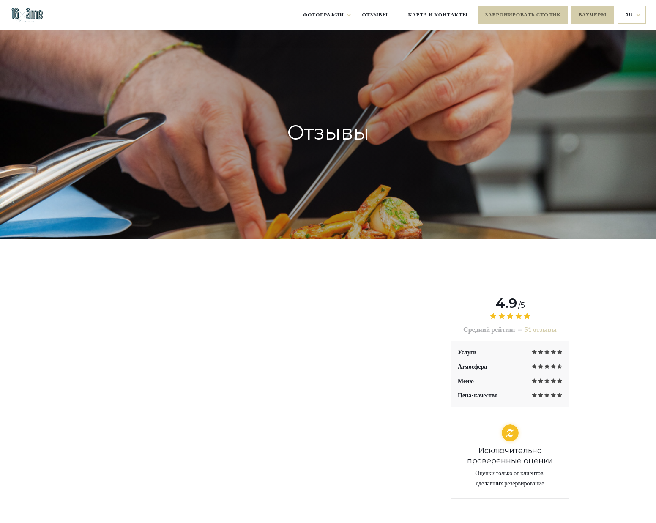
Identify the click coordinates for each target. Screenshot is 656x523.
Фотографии (327, 14)
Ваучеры (593, 14)
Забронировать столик (523, 14)
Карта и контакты (437, 14)
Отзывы (375, 14)
